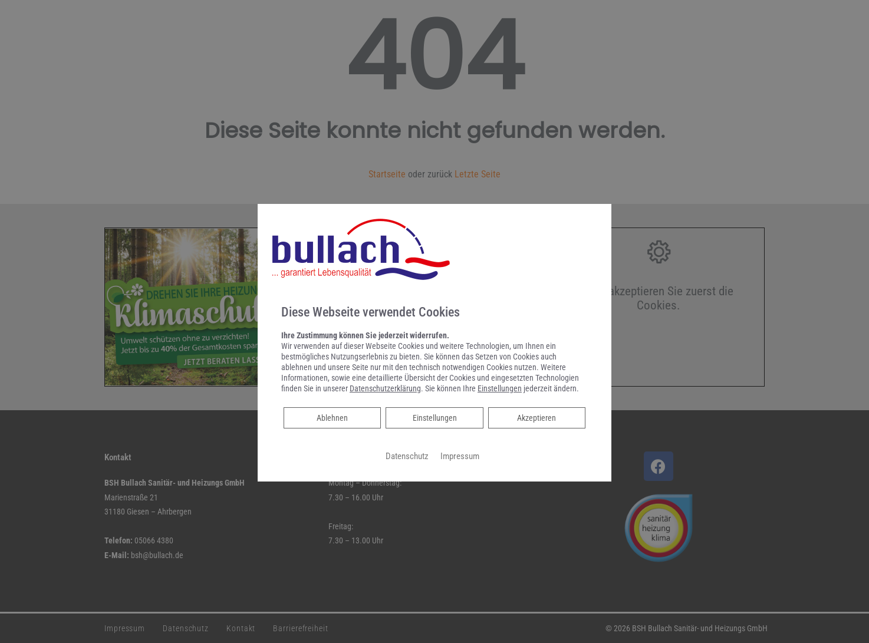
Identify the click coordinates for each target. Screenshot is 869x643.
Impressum (459, 456)
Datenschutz (407, 456)
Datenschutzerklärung (385, 388)
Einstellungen (435, 418)
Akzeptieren (536, 418)
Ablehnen (332, 417)
